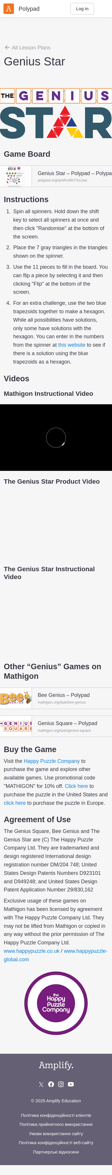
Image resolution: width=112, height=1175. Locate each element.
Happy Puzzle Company (52, 761)
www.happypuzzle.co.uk (31, 951)
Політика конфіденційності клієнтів (56, 1115)
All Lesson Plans (27, 47)
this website (71, 345)
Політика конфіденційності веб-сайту (56, 1142)
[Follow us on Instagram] (61, 1084)
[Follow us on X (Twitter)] (41, 1084)
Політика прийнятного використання (56, 1124)
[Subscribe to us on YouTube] (71, 1084)
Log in (82, 8)
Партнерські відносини (56, 1151)
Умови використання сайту (56, 1133)
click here (15, 803)
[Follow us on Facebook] (51, 1084)
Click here (76, 786)
